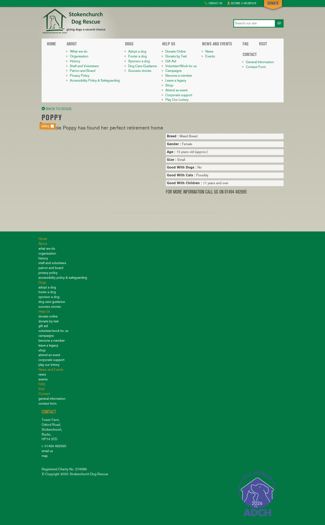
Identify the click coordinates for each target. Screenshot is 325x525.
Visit (263, 43)
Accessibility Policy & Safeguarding (95, 80)
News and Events (217, 43)
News (209, 51)
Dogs (129, 43)
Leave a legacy (175, 80)
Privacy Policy (79, 76)
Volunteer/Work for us (181, 66)
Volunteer (241, 3)
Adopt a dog (137, 51)
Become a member (178, 76)
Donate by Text (176, 56)
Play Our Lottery (177, 100)
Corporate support (178, 95)
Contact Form (256, 67)
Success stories (139, 71)
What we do (78, 51)
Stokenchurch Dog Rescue (73, 21)
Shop (169, 85)
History (75, 61)
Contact (213, 3)
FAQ (245, 43)
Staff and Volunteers (84, 66)
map (45, 456)
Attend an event (176, 90)
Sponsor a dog (139, 61)
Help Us (168, 43)
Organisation (79, 56)
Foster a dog (137, 56)
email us (47, 451)
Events (210, 56)
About (72, 43)
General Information (260, 62)
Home (51, 43)
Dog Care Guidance (142, 66)
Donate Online (175, 51)
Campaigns (173, 71)
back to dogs (57, 109)
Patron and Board (82, 71)
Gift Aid (170, 61)
